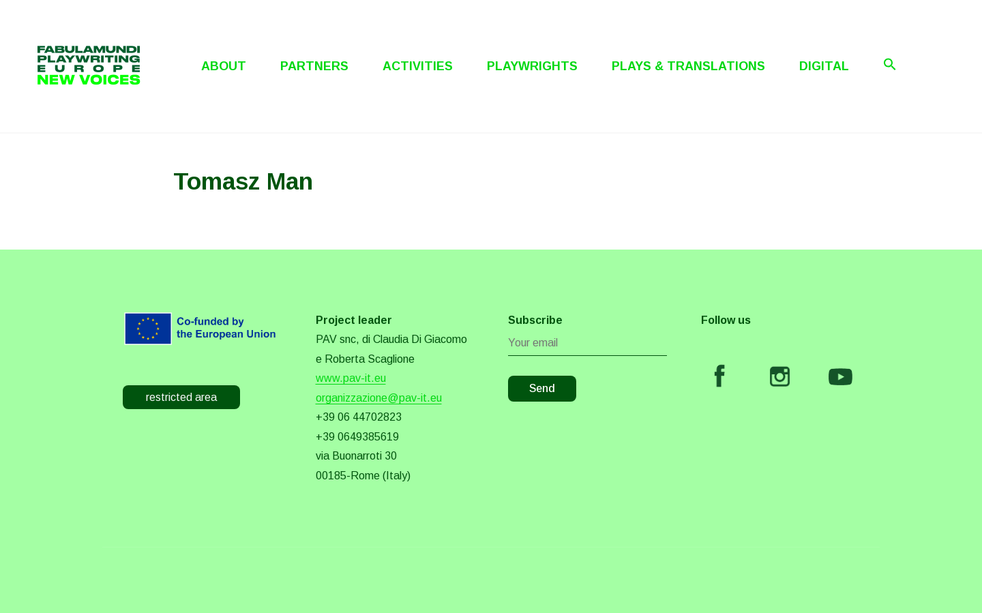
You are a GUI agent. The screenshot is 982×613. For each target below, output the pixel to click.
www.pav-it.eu (351, 378)
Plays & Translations (688, 66)
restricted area (181, 397)
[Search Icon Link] (890, 64)
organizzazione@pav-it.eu (379, 398)
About (223, 66)
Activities (418, 66)
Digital (824, 66)
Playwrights (532, 66)
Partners (314, 66)
